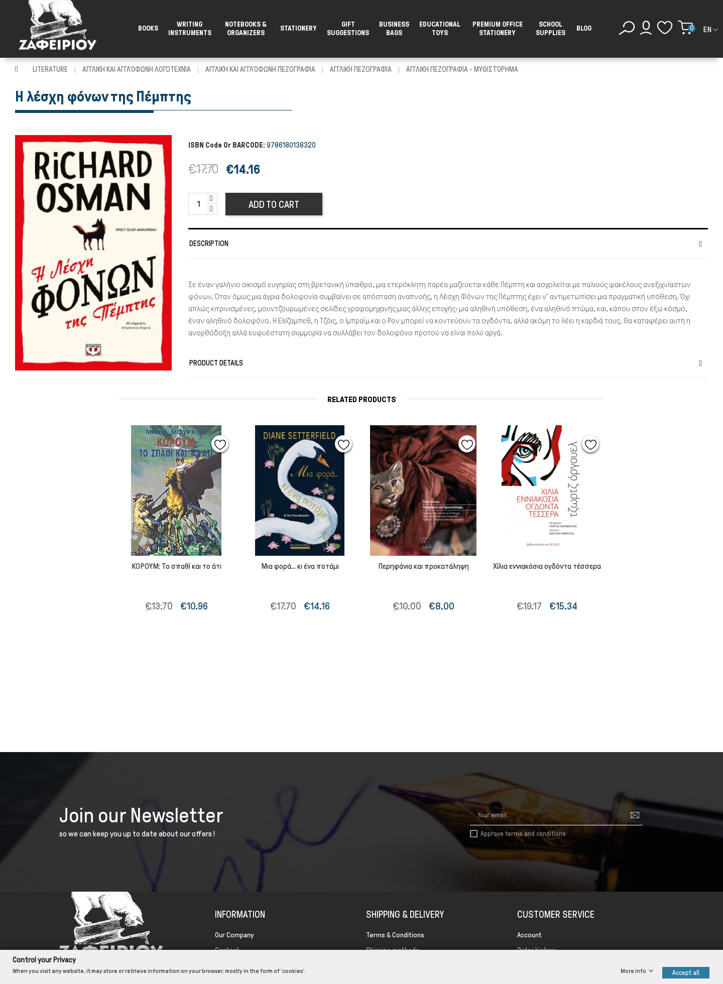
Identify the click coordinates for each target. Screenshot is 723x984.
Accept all (685, 972)
